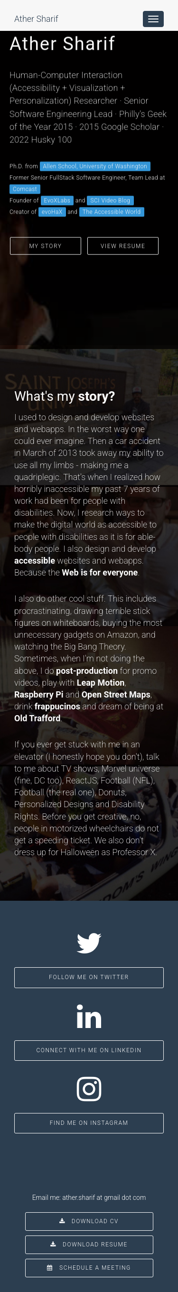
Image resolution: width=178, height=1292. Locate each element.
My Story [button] (45, 224)
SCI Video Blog (110, 178)
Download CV (89, 1221)
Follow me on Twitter (89, 977)
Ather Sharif (36, 19)
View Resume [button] (123, 224)
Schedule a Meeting (89, 1267)
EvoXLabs (57, 178)
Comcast (25, 167)
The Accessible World (112, 190)
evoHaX (52, 190)
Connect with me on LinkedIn (89, 1050)
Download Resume (88, 1244)
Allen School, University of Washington (95, 144)
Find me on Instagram (89, 1123)
